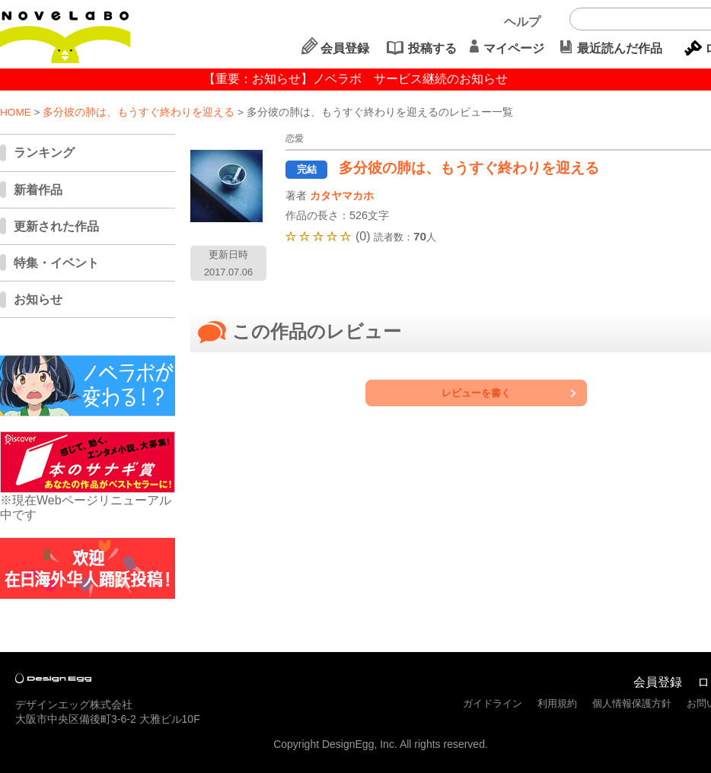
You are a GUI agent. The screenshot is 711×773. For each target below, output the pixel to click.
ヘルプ (522, 21)
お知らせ (38, 299)
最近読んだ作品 (619, 48)
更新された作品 (56, 226)
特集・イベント (56, 262)
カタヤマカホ (342, 195)
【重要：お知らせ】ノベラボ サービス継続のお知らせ (355, 78)
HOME (15, 112)
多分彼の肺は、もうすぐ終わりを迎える (138, 112)
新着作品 (38, 189)
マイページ (513, 48)
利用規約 (557, 703)
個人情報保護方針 (631, 703)
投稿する (432, 48)
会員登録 (344, 48)
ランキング (44, 152)
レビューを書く (476, 393)
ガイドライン (492, 703)
